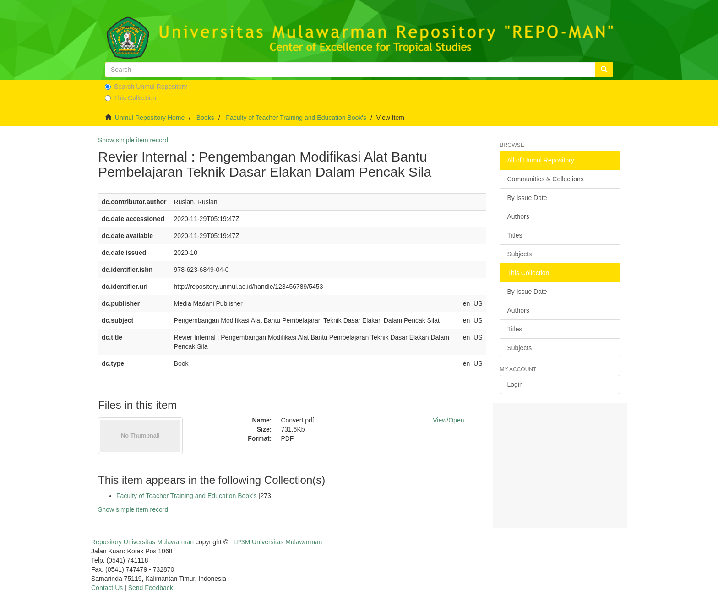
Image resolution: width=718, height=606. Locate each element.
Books (205, 117)
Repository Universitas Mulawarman (142, 542)
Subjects (519, 254)
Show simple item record (133, 140)
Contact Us (107, 587)
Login (515, 384)
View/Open (448, 420)
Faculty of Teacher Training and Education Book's (296, 117)
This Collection (130, 98)
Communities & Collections (545, 179)
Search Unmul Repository (146, 86)
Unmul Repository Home (150, 117)
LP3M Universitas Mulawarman (278, 542)
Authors (518, 216)
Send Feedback (150, 587)
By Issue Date (527, 197)
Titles (514, 235)
